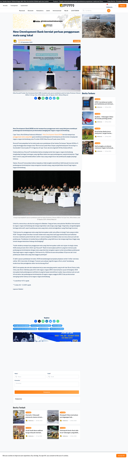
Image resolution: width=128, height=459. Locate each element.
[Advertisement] (47, 114)
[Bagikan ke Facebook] (35, 98)
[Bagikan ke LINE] (43, 98)
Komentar (18, 380)
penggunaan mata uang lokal (22, 137)
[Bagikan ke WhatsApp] (57, 98)
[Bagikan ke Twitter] (39, 98)
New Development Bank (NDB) (52, 134)
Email (49, 373)
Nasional (22, 10)
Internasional (57, 10)
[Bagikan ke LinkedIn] (46, 98)
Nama (16, 373)
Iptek (48, 10)
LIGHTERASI (75, 10)
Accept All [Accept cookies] (121, 455)
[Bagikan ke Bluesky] (50, 98)
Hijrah (66, 10)
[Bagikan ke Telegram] (54, 98)
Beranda (5, 5)
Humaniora (39, 10)
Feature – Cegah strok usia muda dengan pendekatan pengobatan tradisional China (82, 1)
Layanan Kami (24, 5)
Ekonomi (30, 10)
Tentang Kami (14, 5)
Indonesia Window (24, 40)
